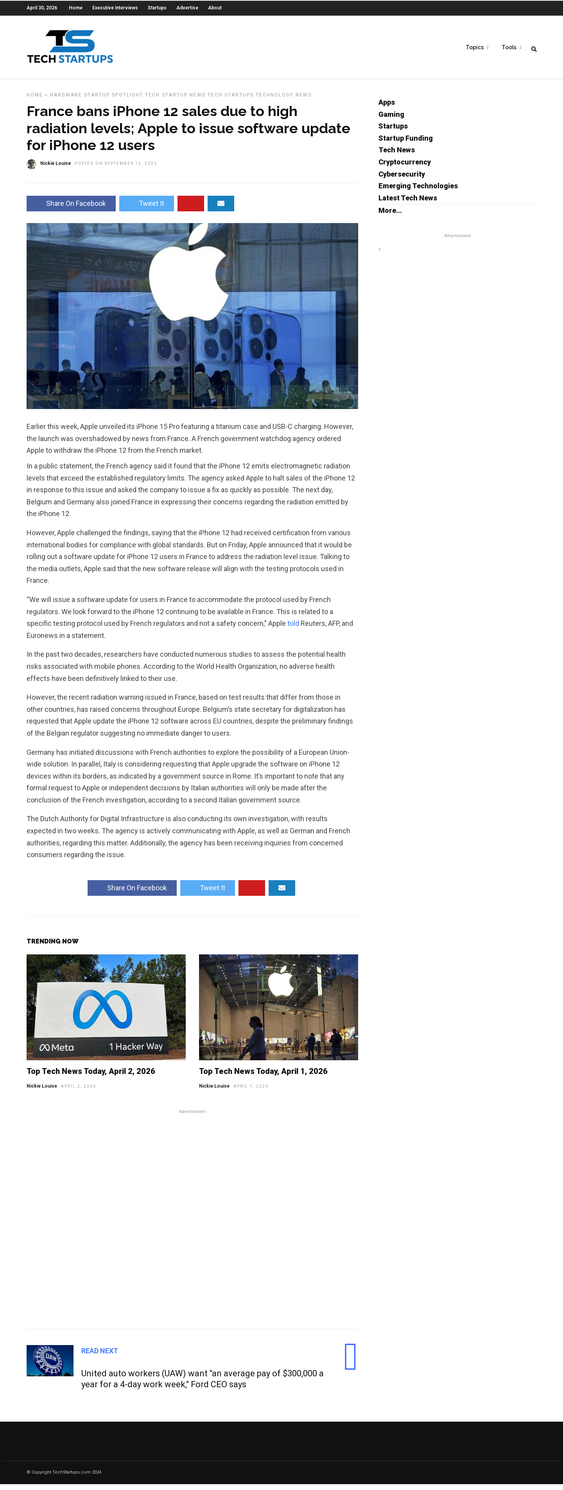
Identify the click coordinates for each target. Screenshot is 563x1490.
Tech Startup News (175, 101)
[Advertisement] (192, 1224)
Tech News (396, 156)
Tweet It (146, 209)
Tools (509, 47)
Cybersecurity (401, 180)
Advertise (187, 8)
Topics (475, 47)
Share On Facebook (71, 209)
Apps (386, 108)
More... (390, 216)
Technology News (284, 101)
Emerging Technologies (418, 192)
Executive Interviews (115, 8)
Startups (157, 8)
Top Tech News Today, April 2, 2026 (91, 1077)
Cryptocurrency (404, 168)
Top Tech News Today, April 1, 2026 (263, 1077)
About (215, 8)
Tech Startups (231, 101)
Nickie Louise (42, 1092)
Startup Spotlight (113, 101)
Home (75, 8)
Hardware (66, 101)
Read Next (99, 1356)
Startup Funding (405, 144)
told (293, 629)
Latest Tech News (407, 204)
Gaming (391, 120)
